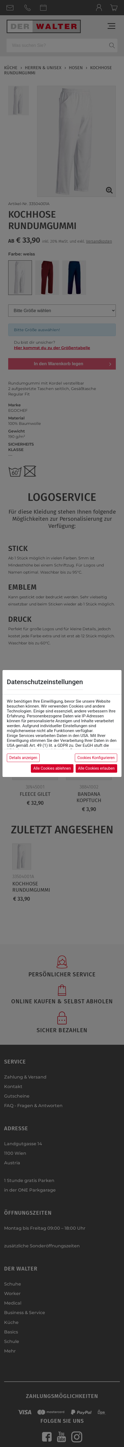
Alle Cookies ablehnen (52, 768)
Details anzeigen (23, 758)
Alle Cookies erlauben (96, 768)
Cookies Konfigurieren (96, 758)
